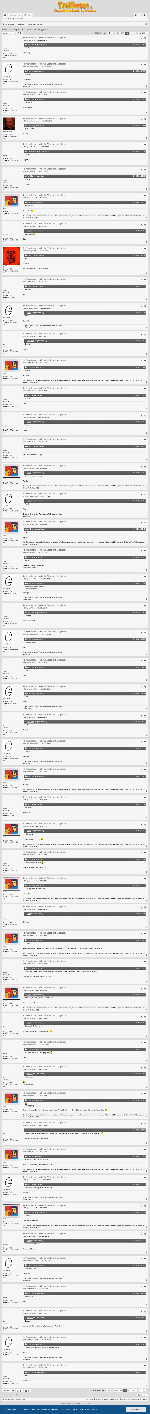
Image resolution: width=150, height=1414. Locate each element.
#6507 (25, 198)
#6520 (25, 552)
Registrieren (19, 19)
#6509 (25, 251)
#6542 (25, 1151)
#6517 (25, 468)
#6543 (25, 1180)
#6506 (25, 171)
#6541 (25, 1125)
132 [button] (132, 33)
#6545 (25, 1236)
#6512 (25, 336)
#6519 (25, 524)
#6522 (25, 608)
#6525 (25, 689)
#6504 (25, 121)
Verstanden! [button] (136, 1410)
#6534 (25, 935)
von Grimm (30, 45)
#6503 (25, 94)
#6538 (25, 1044)
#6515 (25, 417)
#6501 (25, 40)
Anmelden (7, 19)
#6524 (25, 662)
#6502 (25, 66)
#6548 (25, 1313)
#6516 (25, 441)
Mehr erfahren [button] (91, 1409)
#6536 (25, 990)
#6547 (25, 1288)
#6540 (25, 1095)
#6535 (25, 963)
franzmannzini (7, 131)
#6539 (25, 1069)
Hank (4, 208)
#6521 (25, 579)
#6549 (25, 1339)
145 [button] (143, 33)
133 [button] (136, 33)
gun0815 (5, 266)
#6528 (25, 771)
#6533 (25, 909)
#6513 (25, 362)
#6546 (25, 1260)
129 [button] (117, 33)
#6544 (25, 1208)
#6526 (25, 717)
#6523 (25, 634)
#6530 (25, 826)
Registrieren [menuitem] (145, 15)
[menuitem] (103, 15)
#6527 (25, 743)
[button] (105, 33)
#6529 (25, 800)
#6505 (25, 147)
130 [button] (122, 33)
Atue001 (5, 155)
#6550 (25, 1367)
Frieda (5, 49)
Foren (24, 15)
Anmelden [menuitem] (141, 15)
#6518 (25, 496)
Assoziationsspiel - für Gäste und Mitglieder (25, 29)
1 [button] (112, 33)
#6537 (25, 1018)
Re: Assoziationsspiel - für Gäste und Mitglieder (44, 37)
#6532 (25, 881)
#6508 (25, 226)
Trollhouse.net (10, 15)
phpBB (68, 1403)
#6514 (25, 390)
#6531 (25, 854)
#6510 (25, 281)
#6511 (25, 308)
